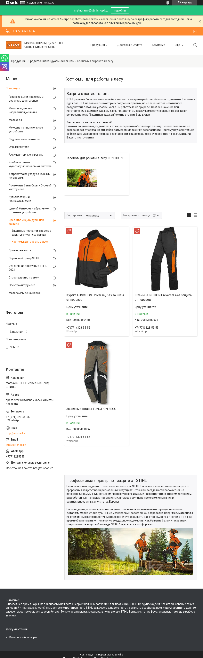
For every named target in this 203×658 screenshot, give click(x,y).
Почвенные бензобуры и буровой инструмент (30, 187)
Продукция (98, 44)
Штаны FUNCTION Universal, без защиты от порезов (163, 297)
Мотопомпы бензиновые (25, 292)
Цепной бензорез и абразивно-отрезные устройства (29, 210)
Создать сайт (34, 2)
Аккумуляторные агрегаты (26, 154)
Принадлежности (20, 250)
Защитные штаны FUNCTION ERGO (91, 409)
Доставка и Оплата (129, 44)
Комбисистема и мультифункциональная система (30, 164)
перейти (120, 10)
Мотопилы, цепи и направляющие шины (23, 110)
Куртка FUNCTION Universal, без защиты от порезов (95, 297)
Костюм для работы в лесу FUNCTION (95, 158)
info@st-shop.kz (16, 444)
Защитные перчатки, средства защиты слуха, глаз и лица (31, 232)
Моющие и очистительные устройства (26, 129)
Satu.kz (119, 654)
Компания (158, 44)
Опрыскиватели (19, 146)
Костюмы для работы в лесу (30, 241)
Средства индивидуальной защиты (51, 61)
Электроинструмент (22, 285)
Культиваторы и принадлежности (20, 198)
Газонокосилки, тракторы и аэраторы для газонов (26, 98)
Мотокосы (15, 119)
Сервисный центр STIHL (24, 258)
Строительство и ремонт (25, 277)
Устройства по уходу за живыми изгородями (29, 175)
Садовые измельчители (24, 139)
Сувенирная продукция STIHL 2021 (28, 267)
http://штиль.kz (15, 433)
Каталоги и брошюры (23, 637)
